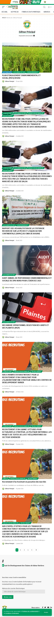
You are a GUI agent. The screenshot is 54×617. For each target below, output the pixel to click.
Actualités (7, 72)
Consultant (7, 113)
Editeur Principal (9, 81)
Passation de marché (35, 113)
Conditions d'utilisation (12, 613)
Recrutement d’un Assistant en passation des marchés (24, 482)
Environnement (32, 72)
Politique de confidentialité (30, 611)
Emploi (5, 478)
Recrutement (8, 115)
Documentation (19, 72)
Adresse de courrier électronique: (23, 590)
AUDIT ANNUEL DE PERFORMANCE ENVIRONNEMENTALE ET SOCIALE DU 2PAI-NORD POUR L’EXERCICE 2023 (27, 279)
